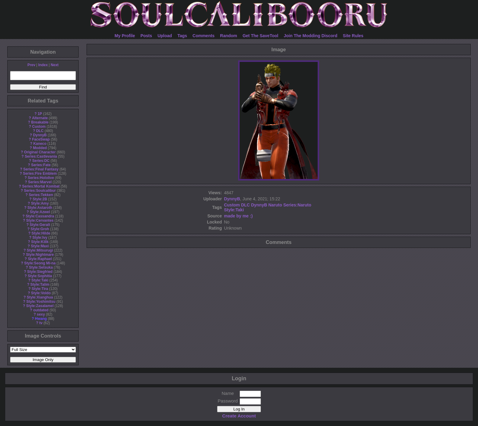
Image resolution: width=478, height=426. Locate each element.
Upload (165, 35)
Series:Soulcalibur (40, 190)
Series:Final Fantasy (41, 169)
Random (228, 35)
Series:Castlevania (41, 156)
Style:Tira (40, 289)
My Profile (125, 35)
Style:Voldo (41, 293)
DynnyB (40, 135)
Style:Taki (39, 280)
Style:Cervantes (40, 220)
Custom (38, 126)
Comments (204, 35)
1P (39, 114)
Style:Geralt (40, 225)
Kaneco (39, 143)
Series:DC (41, 161)
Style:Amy (40, 203)
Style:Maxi (40, 246)
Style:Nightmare (40, 254)
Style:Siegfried (39, 272)
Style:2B (40, 199)
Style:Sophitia (40, 276)
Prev (31, 65)
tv (41, 323)
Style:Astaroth (39, 208)
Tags (182, 35)
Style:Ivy (39, 237)
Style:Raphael (40, 259)
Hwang (41, 319)
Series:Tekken (41, 195)
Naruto (275, 204)
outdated (40, 310)
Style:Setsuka (41, 267)
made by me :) (238, 215)
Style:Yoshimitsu (40, 301)
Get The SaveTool (260, 35)
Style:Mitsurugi (40, 250)
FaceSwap (41, 139)
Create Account (239, 415)
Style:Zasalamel (40, 306)
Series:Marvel (40, 182)
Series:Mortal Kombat (41, 186)
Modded (40, 148)
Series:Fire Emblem (40, 173)
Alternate (40, 118)
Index (43, 65)
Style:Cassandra (40, 216)
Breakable (39, 122)
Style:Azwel (40, 212)
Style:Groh (39, 229)
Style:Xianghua (40, 297)
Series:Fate (41, 165)
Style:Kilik (40, 242)
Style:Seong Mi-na (39, 263)
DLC (40, 131)
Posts (146, 35)
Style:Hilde (40, 233)
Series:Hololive (41, 178)
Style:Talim (39, 284)
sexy (41, 314)
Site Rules (353, 35)
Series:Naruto (297, 204)
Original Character (40, 152)
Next (55, 65)
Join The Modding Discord (310, 35)
